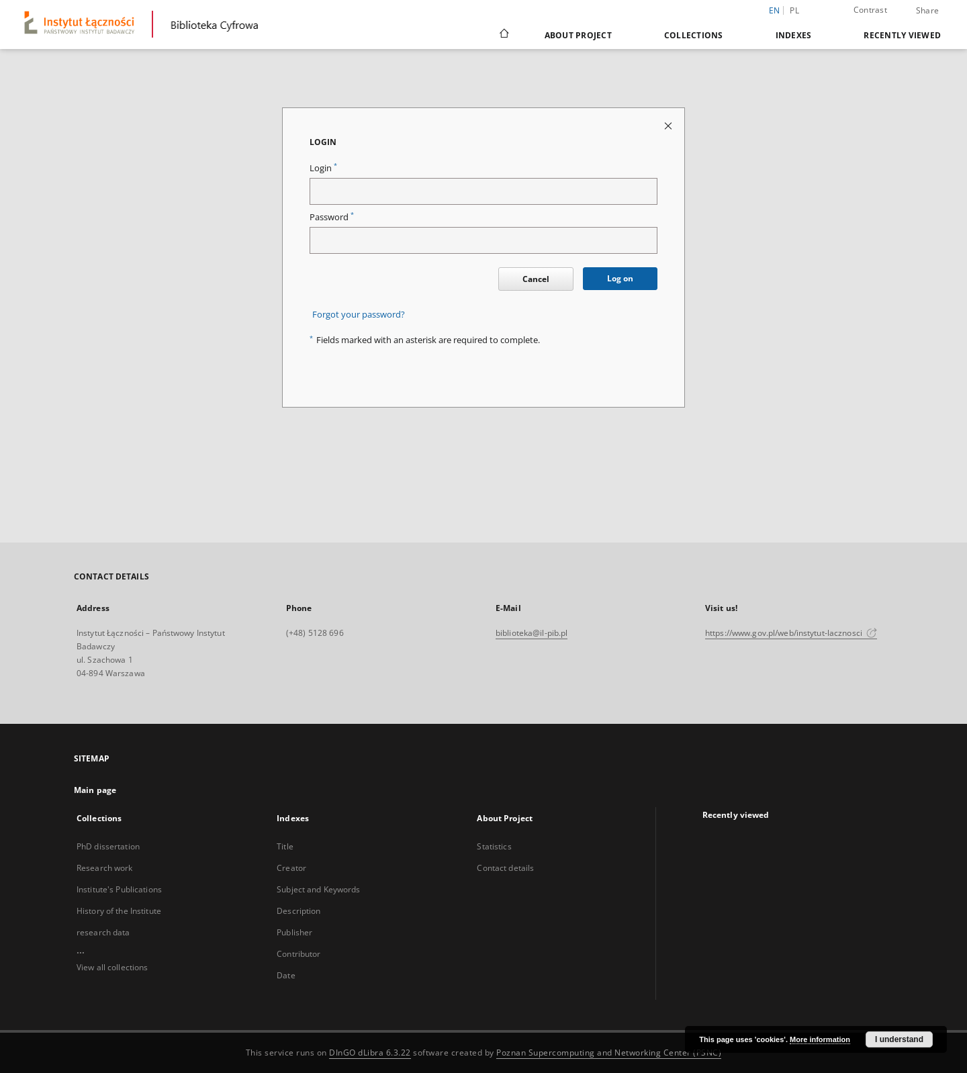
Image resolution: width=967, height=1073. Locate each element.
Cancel (535, 279)
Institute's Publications (119, 889)
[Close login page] (669, 125)
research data (103, 932)
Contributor (298, 954)
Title (285, 846)
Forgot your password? (358, 314)
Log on (620, 278)
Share (927, 10)
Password (332, 217)
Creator (291, 868)
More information (820, 1039)
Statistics (494, 846)
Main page (95, 790)
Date (286, 975)
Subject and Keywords (318, 889)
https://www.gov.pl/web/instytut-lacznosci (791, 633)
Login (323, 168)
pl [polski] (794, 10)
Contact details (505, 868)
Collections (693, 35)
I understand (899, 1039)
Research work (105, 868)
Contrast (870, 9)
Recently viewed (902, 35)
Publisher (294, 932)
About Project (578, 35)
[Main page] (503, 35)
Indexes (794, 35)
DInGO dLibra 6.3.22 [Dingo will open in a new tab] (370, 1052)
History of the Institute (119, 911)
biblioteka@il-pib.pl (531, 633)
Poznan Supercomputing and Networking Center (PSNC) (608, 1052)
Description (298, 911)
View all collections (112, 967)
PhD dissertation (108, 846)
